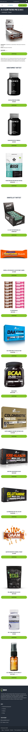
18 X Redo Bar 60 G (14, 310)
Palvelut (4, 708)
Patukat (10, 12)
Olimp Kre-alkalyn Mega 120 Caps (14, 471)
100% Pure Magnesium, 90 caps (14, 632)
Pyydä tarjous (23, 5)
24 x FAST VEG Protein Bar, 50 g (14, 230)
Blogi (4, 713)
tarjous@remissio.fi (16, 1)
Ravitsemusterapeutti (7, 706)
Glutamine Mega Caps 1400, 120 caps (14, 511)
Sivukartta (24, 730)
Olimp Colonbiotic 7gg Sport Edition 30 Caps (14, 431)
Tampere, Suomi (4, 1)
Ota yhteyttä (6, 730)
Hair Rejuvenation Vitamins (14, 100)
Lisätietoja (14, 53)
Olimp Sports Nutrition (20, 44)
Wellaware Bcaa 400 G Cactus (14, 592)
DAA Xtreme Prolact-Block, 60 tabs (14, 350)
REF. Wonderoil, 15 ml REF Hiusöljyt (14, 672)
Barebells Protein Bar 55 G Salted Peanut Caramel (14, 270)
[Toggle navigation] (2, 5)
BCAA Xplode (14, 391)
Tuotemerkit (8, 44)
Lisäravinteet (4, 12)
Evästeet (11, 730)
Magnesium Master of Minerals (14, 140)
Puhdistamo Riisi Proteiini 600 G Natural (14, 180)
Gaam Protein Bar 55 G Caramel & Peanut (14, 552)
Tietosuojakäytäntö (18, 730)
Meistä (4, 710)
